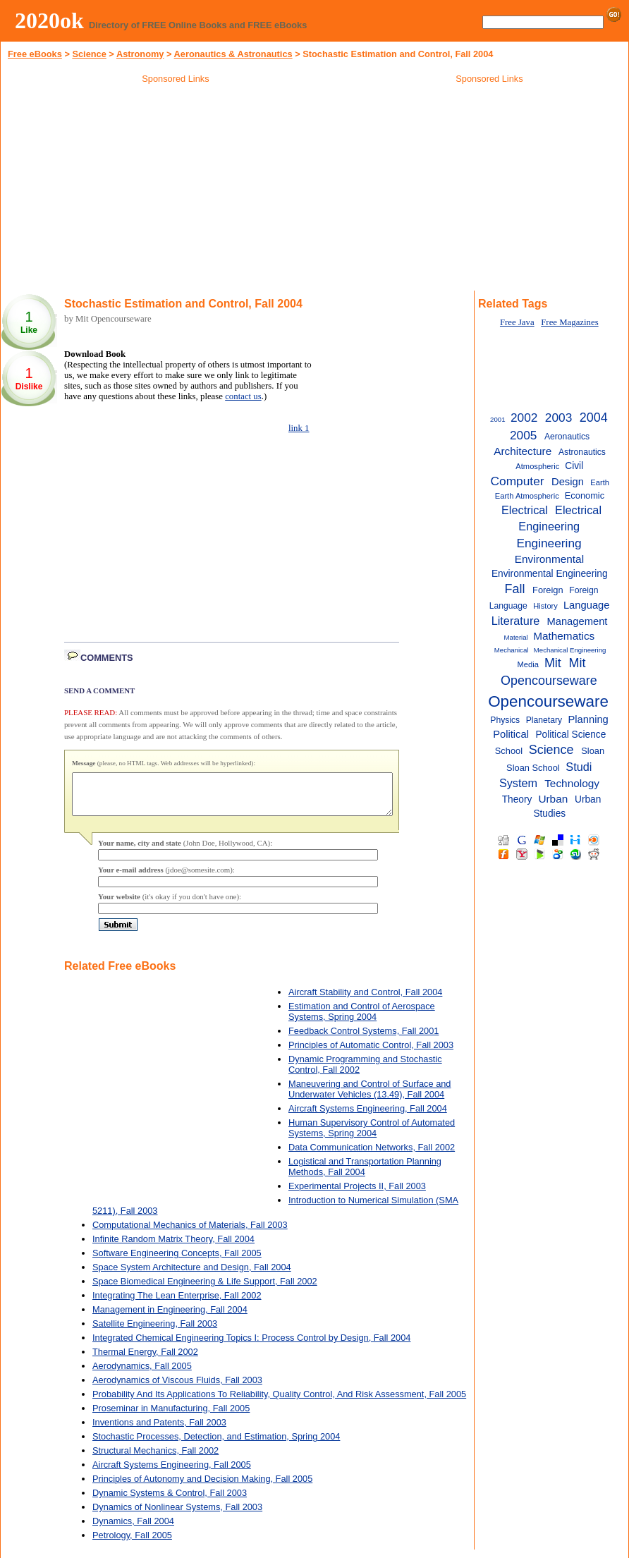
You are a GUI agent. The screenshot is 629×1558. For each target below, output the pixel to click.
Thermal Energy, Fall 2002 (145, 1360)
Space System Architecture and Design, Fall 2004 (191, 1275)
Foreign (547, 590)
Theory (517, 799)
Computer (517, 481)
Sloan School (533, 767)
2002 (524, 417)
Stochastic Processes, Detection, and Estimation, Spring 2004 (216, 1445)
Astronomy (140, 54)
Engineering (548, 543)
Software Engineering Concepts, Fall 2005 (177, 1261)
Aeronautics (567, 437)
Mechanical (511, 650)
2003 (558, 417)
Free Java (517, 322)
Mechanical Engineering (570, 650)
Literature (515, 620)
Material (516, 637)
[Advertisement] (175, 189)
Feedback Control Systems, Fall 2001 (363, 1039)
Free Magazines (569, 322)
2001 (497, 419)
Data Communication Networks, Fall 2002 (371, 1155)
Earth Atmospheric (527, 496)
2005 (523, 435)
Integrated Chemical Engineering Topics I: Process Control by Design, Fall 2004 (251, 1346)
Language (586, 605)
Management (576, 621)
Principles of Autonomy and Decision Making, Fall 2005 (202, 1487)
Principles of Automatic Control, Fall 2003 (370, 1053)
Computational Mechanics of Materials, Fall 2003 (190, 1233)
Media (528, 664)
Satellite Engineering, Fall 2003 (154, 1332)
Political (511, 734)
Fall (514, 589)
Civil (574, 466)
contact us (243, 396)
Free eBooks (35, 54)
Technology (571, 783)
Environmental (549, 559)
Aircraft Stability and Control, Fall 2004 (365, 1000)
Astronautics (582, 452)
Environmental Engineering (549, 573)
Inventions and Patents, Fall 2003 (159, 1430)
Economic (584, 495)
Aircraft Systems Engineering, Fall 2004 (367, 1117)
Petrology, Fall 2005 (132, 1543)
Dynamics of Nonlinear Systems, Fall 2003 (177, 1515)
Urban (553, 799)
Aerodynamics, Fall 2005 (142, 1374)
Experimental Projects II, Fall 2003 (357, 1194)
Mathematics (563, 636)
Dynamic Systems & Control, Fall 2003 (169, 1501)
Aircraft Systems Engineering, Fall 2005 (171, 1473)
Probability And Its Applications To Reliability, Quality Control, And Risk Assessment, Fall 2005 (279, 1402)
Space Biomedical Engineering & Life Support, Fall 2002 (204, 1289)
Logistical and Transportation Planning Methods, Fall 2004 (364, 1175)
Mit (552, 663)
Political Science (570, 734)
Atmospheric (537, 466)
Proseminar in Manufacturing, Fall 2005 (171, 1416)
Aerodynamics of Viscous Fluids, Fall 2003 (177, 1388)
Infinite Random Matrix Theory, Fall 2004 (173, 1247)
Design (567, 481)
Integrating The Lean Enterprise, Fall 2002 (177, 1303)
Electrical (524, 510)
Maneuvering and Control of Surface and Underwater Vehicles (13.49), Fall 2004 (369, 1097)
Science (89, 54)
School (509, 750)
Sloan (592, 750)
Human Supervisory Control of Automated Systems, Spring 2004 (371, 1136)
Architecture (522, 451)
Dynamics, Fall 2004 (133, 1529)
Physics (505, 720)
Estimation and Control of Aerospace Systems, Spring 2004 (361, 1019)
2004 (594, 417)
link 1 (299, 428)
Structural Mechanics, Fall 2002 (155, 1459)
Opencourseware (548, 701)
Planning (588, 719)
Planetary (544, 720)
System (518, 783)
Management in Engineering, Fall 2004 (170, 1318)
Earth (599, 482)
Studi (579, 766)
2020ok (49, 20)
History (545, 606)
